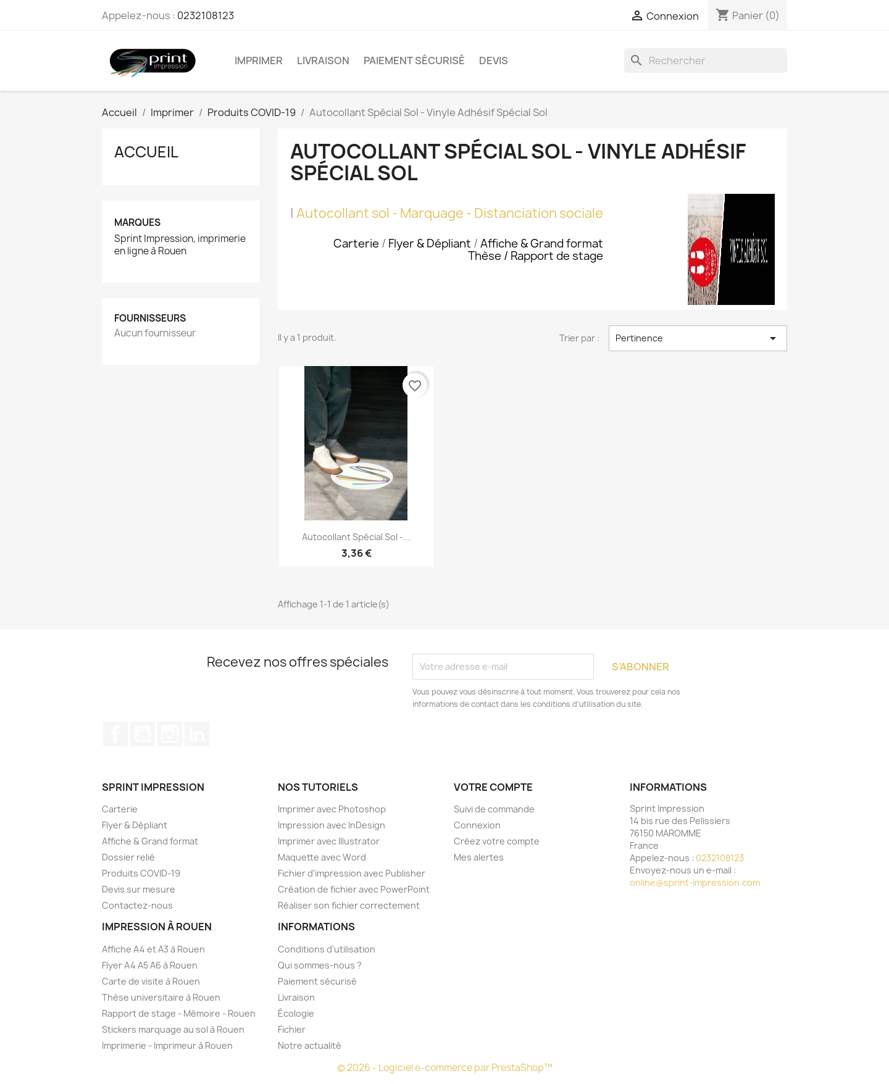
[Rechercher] (705, 60)
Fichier (292, 1029)
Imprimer (259, 60)
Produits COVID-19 (141, 873)
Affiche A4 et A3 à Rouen (153, 949)
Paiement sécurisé (414, 60)
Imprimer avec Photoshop (332, 809)
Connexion (477, 825)
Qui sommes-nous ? (320, 965)
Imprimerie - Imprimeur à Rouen (167, 1045)
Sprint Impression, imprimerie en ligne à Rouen (180, 245)
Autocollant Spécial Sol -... (356, 537)
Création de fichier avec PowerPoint (354, 889)
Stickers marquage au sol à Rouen (173, 1029)
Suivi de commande (494, 809)
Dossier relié (128, 857)
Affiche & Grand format (150, 841)
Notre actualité (309, 1045)
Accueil (146, 151)
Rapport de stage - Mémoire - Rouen (179, 1013)
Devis (493, 60)
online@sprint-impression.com (695, 882)
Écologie (296, 1013)
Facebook (115, 734)
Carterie (120, 809)
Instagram (169, 734)
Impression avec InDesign (331, 825)
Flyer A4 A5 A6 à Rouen (150, 965)
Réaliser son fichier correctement (349, 905)
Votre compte (493, 787)
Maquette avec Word (322, 857)
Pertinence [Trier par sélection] (698, 338)
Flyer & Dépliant (134, 825)
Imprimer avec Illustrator (329, 841)
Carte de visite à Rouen (151, 981)
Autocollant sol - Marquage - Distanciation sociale (449, 213)
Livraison (323, 60)
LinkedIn (197, 734)
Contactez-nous (137, 905)
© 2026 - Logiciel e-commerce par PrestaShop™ (445, 1067)
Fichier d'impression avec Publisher (351, 873)
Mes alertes (479, 857)
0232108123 (205, 15)
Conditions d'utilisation (326, 949)
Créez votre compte (497, 841)
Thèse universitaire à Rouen (161, 997)
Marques (137, 222)
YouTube (142, 734)
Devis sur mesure (138, 889)
